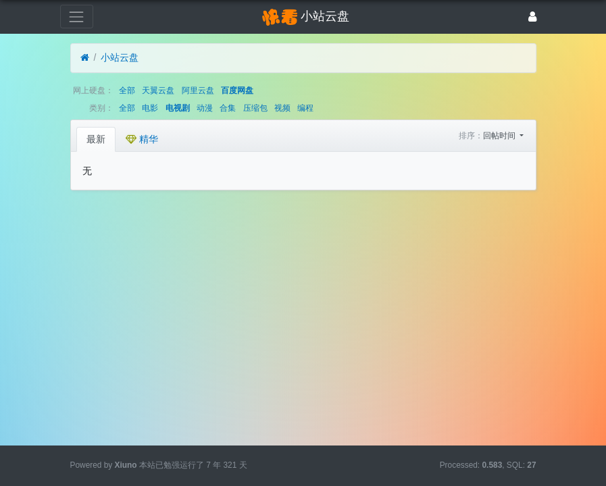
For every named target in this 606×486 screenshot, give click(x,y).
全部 (127, 90)
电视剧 (178, 108)
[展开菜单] (76, 16)
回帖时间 (500, 135)
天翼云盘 (158, 90)
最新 (95, 139)
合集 (228, 108)
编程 (305, 108)
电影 (150, 108)
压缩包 (255, 108)
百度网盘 (237, 90)
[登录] (532, 16)
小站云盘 (119, 57)
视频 (282, 108)
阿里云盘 (198, 90)
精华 (142, 139)
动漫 (205, 108)
